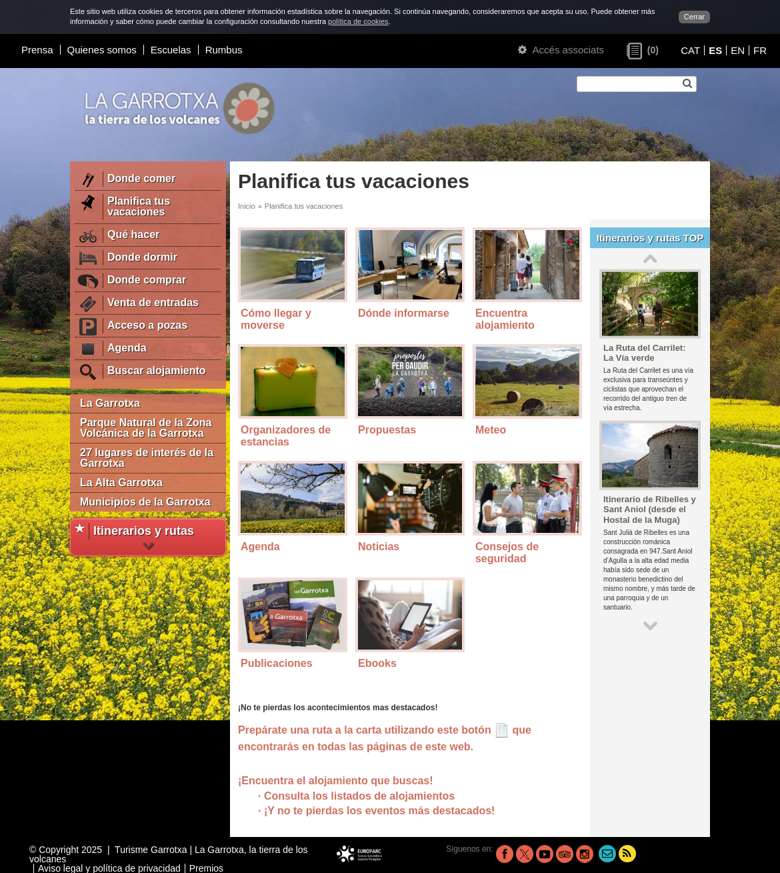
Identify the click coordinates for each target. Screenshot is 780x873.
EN (738, 50)
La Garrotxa (110, 403)
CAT (690, 50)
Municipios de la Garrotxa (145, 502)
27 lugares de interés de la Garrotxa (146, 458)
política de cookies (358, 21)
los (421, 810)
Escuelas (171, 49)
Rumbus (224, 49)
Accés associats (561, 49)
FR (760, 50)
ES (715, 50)
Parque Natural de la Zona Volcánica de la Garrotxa (145, 428)
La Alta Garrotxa (121, 482)
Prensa (37, 49)
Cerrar (694, 17)
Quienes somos (102, 49)
